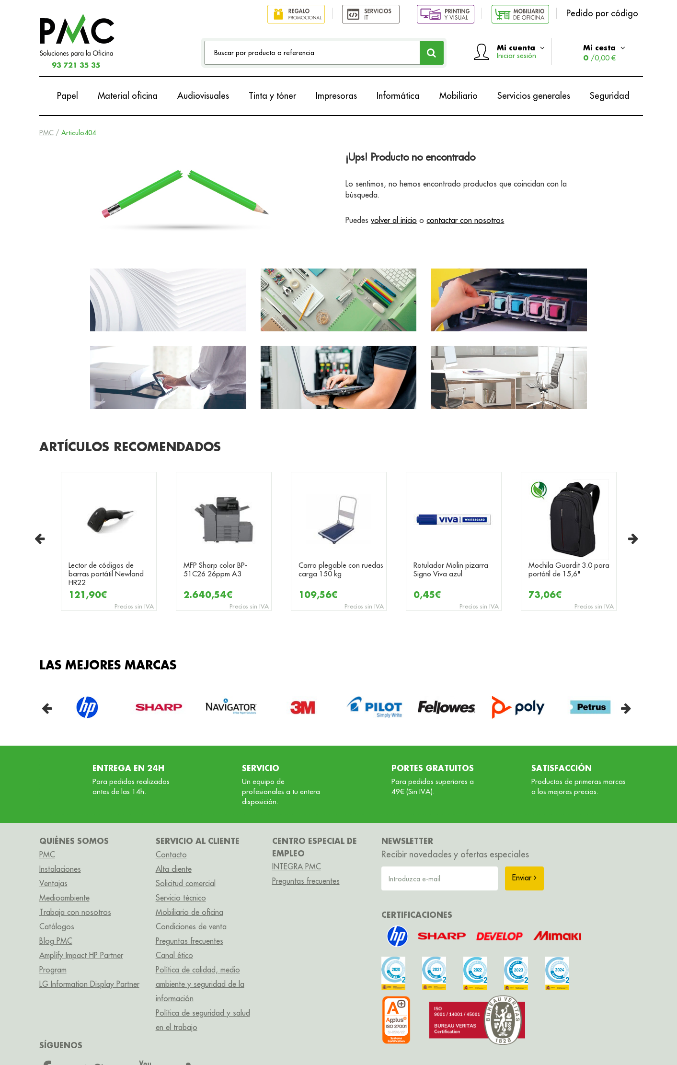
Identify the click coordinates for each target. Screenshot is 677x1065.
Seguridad (610, 95)
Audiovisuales (203, 95)
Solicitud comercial (186, 883)
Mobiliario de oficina (189, 912)
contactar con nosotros (465, 220)
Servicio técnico (181, 897)
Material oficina (128, 95)
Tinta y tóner (272, 95)
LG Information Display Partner (89, 984)
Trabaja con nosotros (75, 912)
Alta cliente (174, 869)
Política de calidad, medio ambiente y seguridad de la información (200, 984)
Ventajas (53, 883)
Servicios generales (533, 95)
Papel (67, 95)
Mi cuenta (521, 51)
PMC (46, 133)
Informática (398, 95)
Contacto (171, 854)
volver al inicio (394, 220)
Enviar (524, 877)
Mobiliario (458, 95)
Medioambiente (64, 897)
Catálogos (56, 926)
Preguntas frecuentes (189, 941)
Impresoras (336, 95)
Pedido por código (602, 13)
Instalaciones (60, 869)
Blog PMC (55, 941)
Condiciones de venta (191, 926)
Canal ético (174, 955)
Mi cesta (604, 52)
